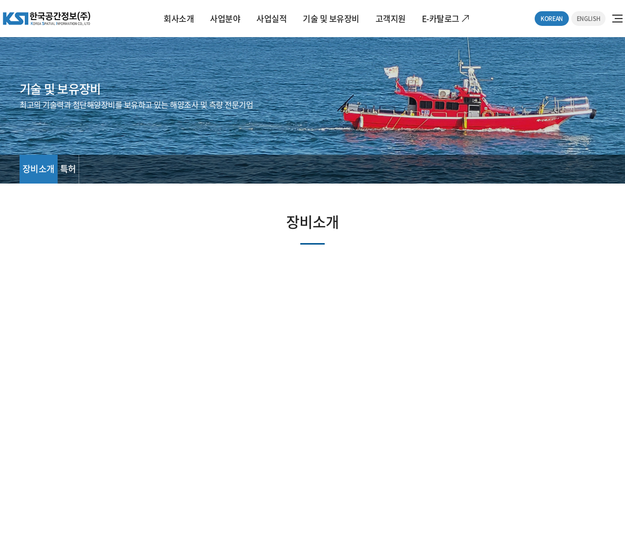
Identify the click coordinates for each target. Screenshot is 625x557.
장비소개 (38, 168)
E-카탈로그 (440, 18)
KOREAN (552, 18)
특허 (68, 168)
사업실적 (271, 18)
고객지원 (390, 18)
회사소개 (179, 18)
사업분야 (225, 18)
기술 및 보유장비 (331, 18)
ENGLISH (588, 18)
